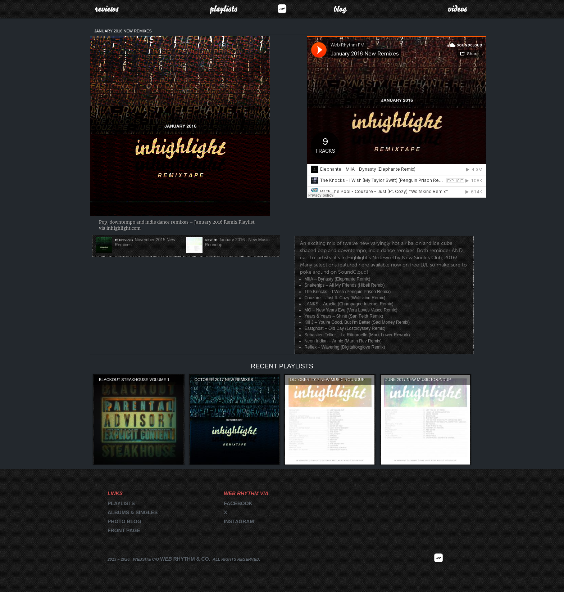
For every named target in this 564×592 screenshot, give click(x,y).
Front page (124, 530)
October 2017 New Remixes (224, 379)
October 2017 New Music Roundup (327, 379)
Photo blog (124, 521)
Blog (340, 8)
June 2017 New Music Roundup (418, 379)
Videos (457, 8)
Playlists (223, 8)
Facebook (238, 503)
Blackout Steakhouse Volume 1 (134, 379)
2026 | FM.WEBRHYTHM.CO (438, 568)
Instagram (239, 521)
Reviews (107, 8)
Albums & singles (133, 512)
